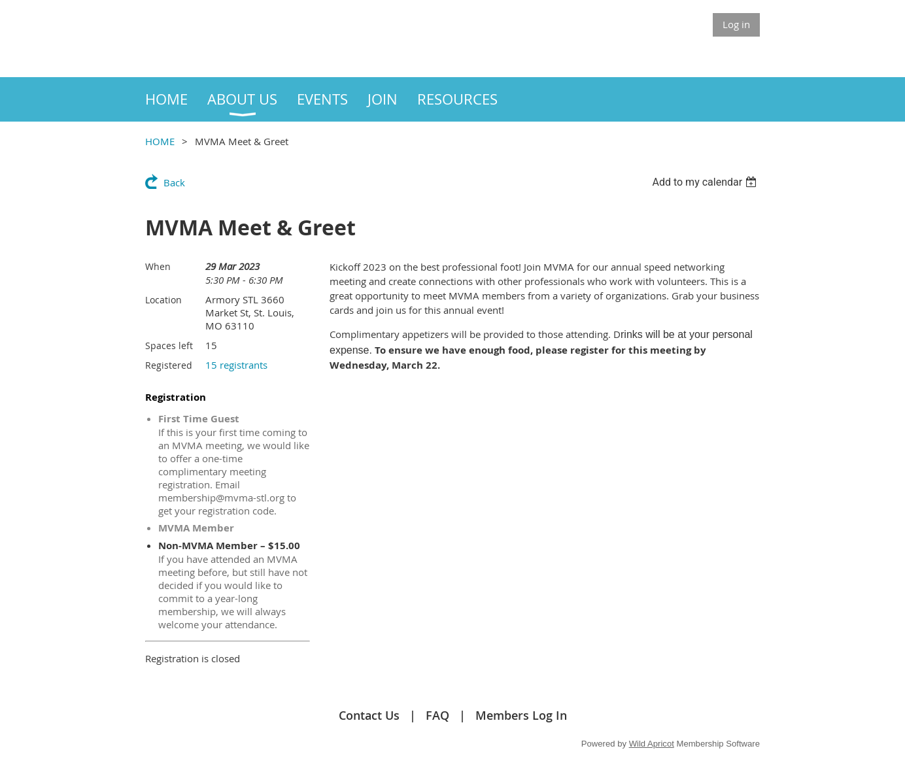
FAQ (437, 715)
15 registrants (236, 364)
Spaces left (169, 345)
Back (174, 182)
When (158, 266)
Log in (736, 24)
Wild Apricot (651, 744)
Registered (168, 365)
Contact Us (369, 715)
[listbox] (706, 182)
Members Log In (521, 715)
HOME (160, 141)
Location (163, 300)
